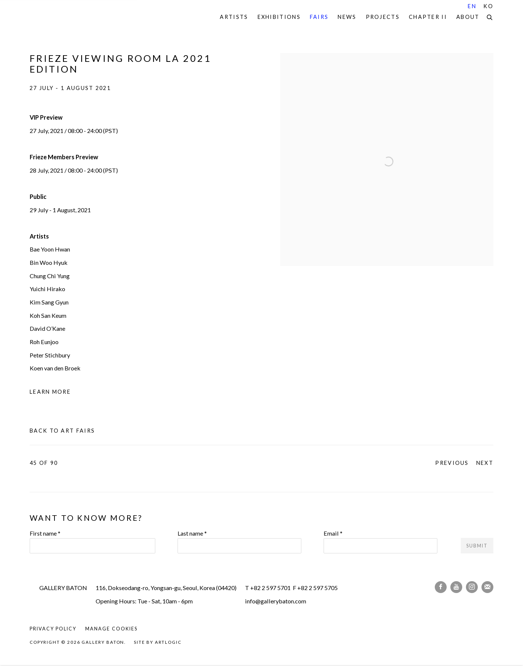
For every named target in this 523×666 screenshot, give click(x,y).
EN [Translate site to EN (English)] (472, 6)
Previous (452, 463)
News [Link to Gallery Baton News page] (347, 17)
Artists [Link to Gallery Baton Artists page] (234, 17)
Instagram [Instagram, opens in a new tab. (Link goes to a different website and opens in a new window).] (472, 587)
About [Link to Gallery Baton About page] (468, 17)
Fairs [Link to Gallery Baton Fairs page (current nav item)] (319, 17)
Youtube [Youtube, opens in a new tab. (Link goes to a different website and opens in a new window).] (456, 587)
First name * (45, 533)
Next (484, 463)
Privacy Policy (53, 629)
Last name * (192, 533)
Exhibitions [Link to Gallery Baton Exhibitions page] (279, 17)
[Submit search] (490, 16)
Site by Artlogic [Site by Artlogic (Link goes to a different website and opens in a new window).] (157, 642)
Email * (333, 533)
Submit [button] (477, 546)
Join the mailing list (487, 587)
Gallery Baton (81, 17)
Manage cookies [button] (111, 629)
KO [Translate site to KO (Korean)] (488, 6)
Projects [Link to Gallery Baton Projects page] (383, 17)
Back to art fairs (62, 430)
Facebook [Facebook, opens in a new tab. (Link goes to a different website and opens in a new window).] (441, 587)
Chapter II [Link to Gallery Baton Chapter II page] (428, 17)
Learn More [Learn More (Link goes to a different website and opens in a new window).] (50, 392)
